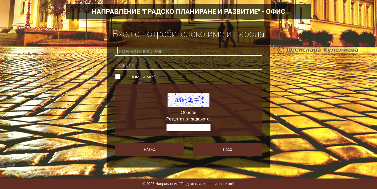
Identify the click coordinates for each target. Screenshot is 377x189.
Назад (150, 149)
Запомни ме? (140, 77)
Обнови (188, 113)
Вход (227, 149)
